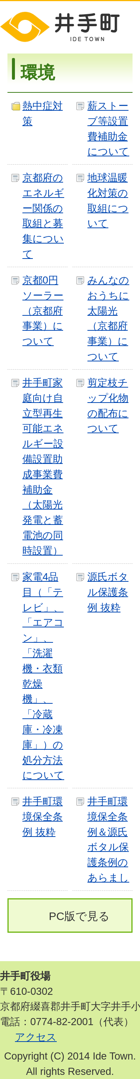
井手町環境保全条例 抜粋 (42, 816)
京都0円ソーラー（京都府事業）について (42, 310)
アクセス (36, 1037)
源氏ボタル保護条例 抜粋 (107, 592)
